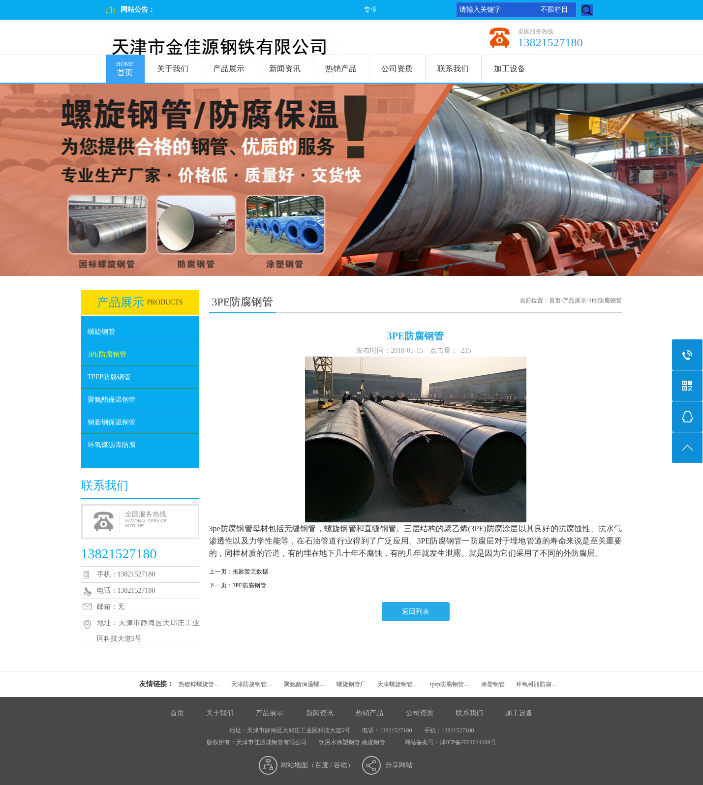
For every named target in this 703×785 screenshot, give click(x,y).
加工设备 (509, 68)
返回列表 (415, 611)
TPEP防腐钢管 (109, 377)
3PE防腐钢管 (107, 354)
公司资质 (397, 68)
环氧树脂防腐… (536, 684)
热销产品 (341, 68)
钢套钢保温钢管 (112, 422)
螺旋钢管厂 (351, 684)
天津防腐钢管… (252, 684)
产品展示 (229, 68)
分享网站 (399, 765)
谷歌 (340, 765)
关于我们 (172, 68)
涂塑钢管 (493, 684)
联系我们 (453, 68)
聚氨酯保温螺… (304, 684)
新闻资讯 (285, 68)
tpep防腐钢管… (450, 684)
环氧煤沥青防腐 (112, 445)
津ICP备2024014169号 (468, 742)
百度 (322, 765)
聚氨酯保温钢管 (112, 399)
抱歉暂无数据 (250, 571)
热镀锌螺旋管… (199, 684)
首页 (125, 66)
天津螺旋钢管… (398, 684)
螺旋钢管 (101, 331)
